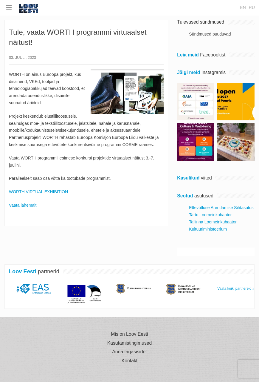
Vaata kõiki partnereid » (235, 288)
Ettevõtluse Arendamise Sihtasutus (221, 207)
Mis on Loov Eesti (129, 334)
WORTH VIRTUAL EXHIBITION (38, 191)
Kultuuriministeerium (208, 229)
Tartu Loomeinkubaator (210, 214)
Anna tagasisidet (129, 351)
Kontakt (129, 360)
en (243, 7)
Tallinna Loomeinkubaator (213, 222)
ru (252, 7)
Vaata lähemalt (22, 205)
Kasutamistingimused (129, 343)
